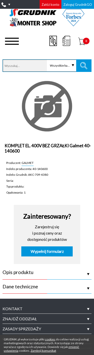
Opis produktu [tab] (18, 272)
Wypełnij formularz (47, 251)
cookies (50, 339)
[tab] (47, 309)
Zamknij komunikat (43, 350)
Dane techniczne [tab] (20, 287)
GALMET (28, 162)
